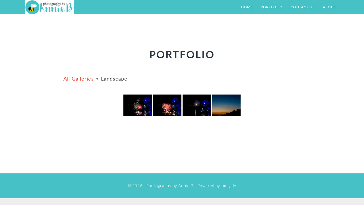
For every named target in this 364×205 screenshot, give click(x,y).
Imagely (228, 185)
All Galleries (78, 78)
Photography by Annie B (82, 7)
